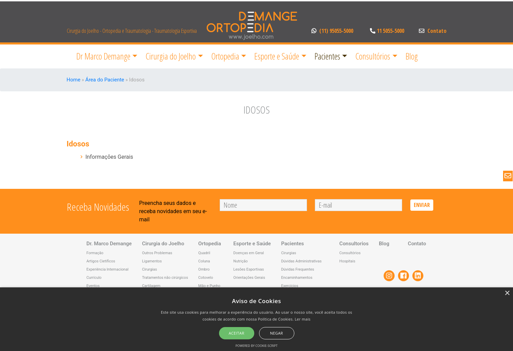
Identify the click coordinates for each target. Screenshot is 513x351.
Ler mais (302, 319)
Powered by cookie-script (256, 345)
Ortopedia (225, 56)
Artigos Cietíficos (100, 261)
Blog (412, 56)
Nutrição (240, 261)
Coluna (204, 261)
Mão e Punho (209, 286)
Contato (433, 31)
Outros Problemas (157, 253)
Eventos (93, 286)
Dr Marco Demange (103, 56)
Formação (94, 253)
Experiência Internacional (107, 269)
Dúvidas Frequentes (297, 269)
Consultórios (372, 56)
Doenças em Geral (248, 253)
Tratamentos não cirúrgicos (165, 277)
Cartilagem (151, 286)
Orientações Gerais (249, 277)
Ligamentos (152, 261)
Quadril (204, 253)
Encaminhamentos (296, 277)
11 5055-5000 (386, 31)
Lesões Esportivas (248, 269)
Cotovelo (205, 277)
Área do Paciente (104, 80)
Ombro (203, 269)
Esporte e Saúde (276, 56)
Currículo (93, 277)
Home (73, 80)
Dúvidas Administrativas (301, 261)
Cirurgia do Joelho (170, 56)
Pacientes (327, 56)
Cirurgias (149, 269)
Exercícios (289, 286)
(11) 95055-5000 (333, 31)
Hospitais (347, 261)
